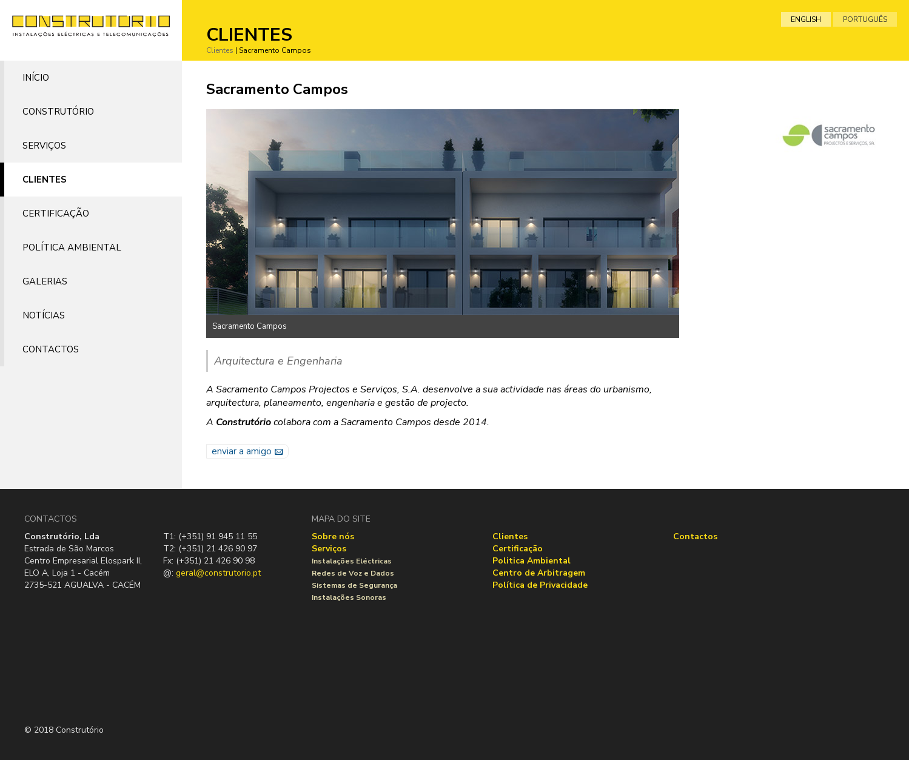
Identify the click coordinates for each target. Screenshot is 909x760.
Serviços (44, 146)
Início (35, 78)
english (806, 19)
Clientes (44, 179)
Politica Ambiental (531, 561)
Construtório (58, 112)
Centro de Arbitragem (538, 573)
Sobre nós (333, 536)
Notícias (43, 315)
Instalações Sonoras (349, 597)
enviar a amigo (242, 451)
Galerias (44, 281)
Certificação (55, 213)
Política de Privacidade (540, 585)
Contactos (50, 349)
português (865, 19)
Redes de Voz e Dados (353, 573)
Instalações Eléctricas (352, 561)
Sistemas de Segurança (354, 585)
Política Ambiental (71, 247)
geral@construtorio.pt (218, 573)
